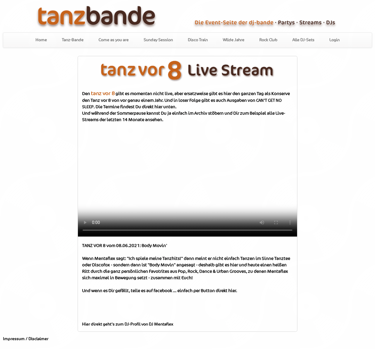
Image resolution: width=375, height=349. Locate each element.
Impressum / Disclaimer (25, 339)
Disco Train (198, 40)
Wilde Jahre (233, 40)
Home (41, 40)
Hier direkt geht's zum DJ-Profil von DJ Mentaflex (127, 324)
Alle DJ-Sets (303, 40)
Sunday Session (158, 40)
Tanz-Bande (72, 40)
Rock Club (268, 40)
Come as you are (113, 40)
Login (334, 40)
